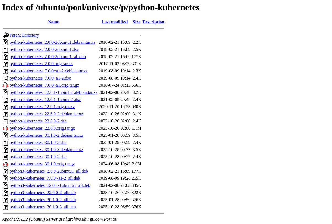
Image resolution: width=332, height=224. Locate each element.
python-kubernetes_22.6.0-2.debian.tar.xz (46, 113)
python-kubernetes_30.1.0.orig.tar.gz (42, 164)
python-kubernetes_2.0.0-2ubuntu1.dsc (44, 49)
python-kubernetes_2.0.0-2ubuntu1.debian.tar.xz (52, 42)
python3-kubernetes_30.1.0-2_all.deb (43, 199)
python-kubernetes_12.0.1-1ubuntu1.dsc (45, 99)
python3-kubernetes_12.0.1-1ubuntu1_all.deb (50, 185)
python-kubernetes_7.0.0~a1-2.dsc (40, 78)
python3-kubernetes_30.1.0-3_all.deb (43, 206)
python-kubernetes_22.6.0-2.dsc (38, 121)
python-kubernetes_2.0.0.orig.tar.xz (41, 63)
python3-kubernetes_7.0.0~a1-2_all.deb (45, 178)
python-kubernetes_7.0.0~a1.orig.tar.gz (44, 85)
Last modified (115, 22)
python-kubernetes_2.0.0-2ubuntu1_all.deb (48, 56)
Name (53, 22)
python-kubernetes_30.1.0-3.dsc (38, 156)
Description (153, 22)
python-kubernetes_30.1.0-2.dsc (38, 142)
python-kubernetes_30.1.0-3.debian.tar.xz (46, 149)
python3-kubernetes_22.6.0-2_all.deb (43, 192)
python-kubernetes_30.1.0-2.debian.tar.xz (46, 135)
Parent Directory (24, 35)
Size (136, 22)
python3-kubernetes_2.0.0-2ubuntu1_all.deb (49, 171)
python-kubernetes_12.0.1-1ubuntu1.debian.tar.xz (54, 92)
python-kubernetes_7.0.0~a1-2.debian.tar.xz (48, 71)
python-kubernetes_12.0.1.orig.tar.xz (42, 106)
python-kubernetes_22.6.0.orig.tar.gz (42, 128)
